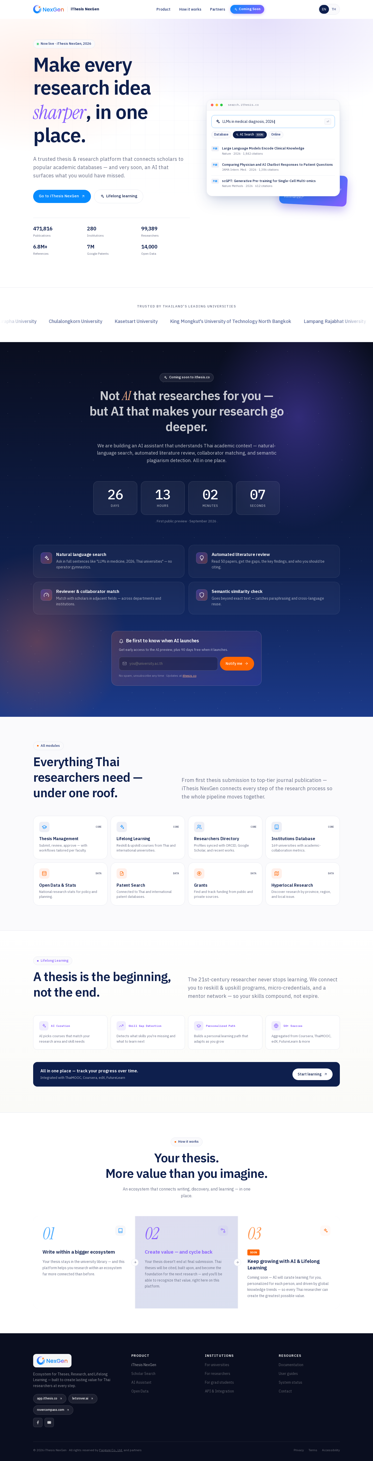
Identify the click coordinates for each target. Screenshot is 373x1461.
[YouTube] (49, 1422)
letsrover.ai (83, 1398)
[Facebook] (37, 1422)
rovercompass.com (53, 1409)
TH (334, 9)
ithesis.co (189, 675)
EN (324, 9)
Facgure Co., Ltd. (111, 1450)
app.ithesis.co (49, 1398)
